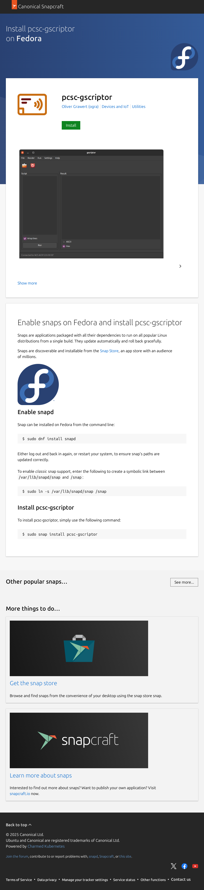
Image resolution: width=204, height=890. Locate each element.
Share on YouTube (195, 866)
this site (125, 856)
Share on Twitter (174, 866)
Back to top (19, 825)
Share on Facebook (184, 866)
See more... (184, 582)
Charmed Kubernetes (46, 846)
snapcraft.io (20, 793)
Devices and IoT (115, 106)
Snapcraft (106, 856)
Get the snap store (33, 683)
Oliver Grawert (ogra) (81, 106)
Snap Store (109, 351)
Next (180, 266)
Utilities (138, 106)
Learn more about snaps (41, 775)
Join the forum (17, 856)
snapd (93, 856)
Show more (27, 283)
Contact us (181, 879)
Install (71, 125)
